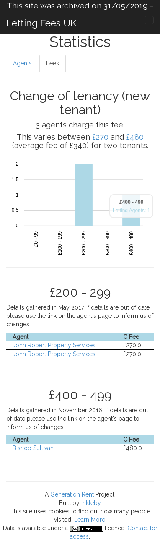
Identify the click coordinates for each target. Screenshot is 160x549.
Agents (22, 63)
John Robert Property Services (54, 345)
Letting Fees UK (41, 23)
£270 (100, 137)
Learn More (89, 519)
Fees (52, 63)
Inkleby (91, 503)
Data (9, 528)
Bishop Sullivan (33, 448)
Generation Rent (72, 494)
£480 (135, 137)
